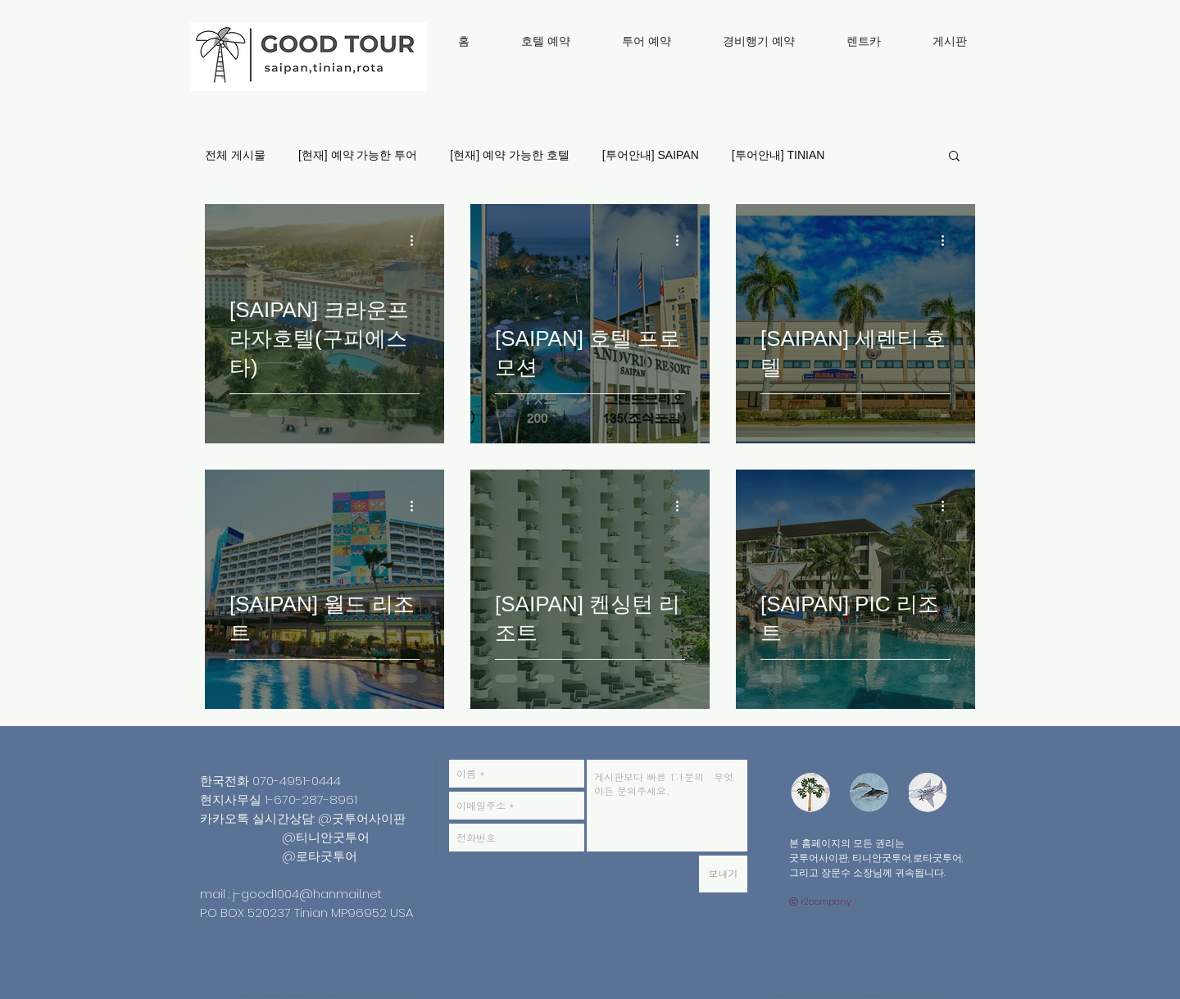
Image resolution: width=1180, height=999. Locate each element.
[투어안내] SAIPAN (650, 154)
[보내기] (723, 874)
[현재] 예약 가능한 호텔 (509, 154)
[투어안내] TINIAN (778, 154)
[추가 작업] (417, 240)
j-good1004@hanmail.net (307, 893)
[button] (954, 157)
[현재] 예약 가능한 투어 (357, 154)
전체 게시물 (235, 154)
